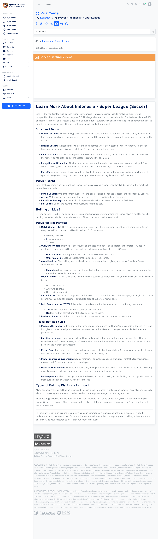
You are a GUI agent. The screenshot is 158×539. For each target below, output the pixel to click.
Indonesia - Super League (58, 41)
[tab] (37, 23)
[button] (149, 4)
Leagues (47, 18)
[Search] (61, 4)
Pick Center (49, 13)
